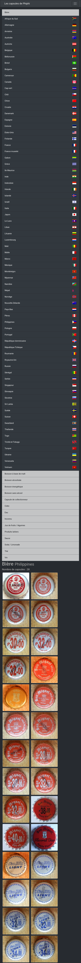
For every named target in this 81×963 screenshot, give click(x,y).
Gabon (40, 157)
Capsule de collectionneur (16, 499)
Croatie (40, 107)
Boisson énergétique (14, 486)
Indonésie (40, 183)
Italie (40, 208)
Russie (40, 366)
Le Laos (40, 221)
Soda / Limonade (12, 544)
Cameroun (40, 75)
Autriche (40, 44)
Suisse (40, 416)
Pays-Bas (40, 309)
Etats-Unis (40, 132)
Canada (40, 82)
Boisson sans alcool (13, 493)
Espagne (40, 120)
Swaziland (40, 423)
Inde (40, 176)
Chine (40, 100)
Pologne (40, 328)
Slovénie (40, 398)
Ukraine (40, 454)
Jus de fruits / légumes (15, 525)
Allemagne (40, 25)
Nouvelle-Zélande (40, 303)
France (40, 145)
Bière (7, 12)
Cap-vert (40, 88)
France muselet (40, 151)
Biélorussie (40, 56)
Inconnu (8, 519)
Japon (40, 214)
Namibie (40, 284)
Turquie (40, 448)
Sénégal (40, 372)
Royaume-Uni (40, 360)
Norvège (40, 296)
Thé (6, 551)
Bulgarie (40, 69)
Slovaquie (40, 391)
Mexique (40, 265)
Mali (40, 246)
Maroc (40, 259)
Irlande (40, 189)
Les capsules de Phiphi (17, 3)
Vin (6, 557)
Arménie (40, 31)
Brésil (40, 63)
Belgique (40, 50)
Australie (40, 37)
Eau (6, 512)
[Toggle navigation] (75, 3)
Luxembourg (40, 239)
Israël (40, 202)
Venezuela (40, 461)
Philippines (40, 322)
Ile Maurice (40, 170)
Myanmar (40, 277)
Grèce (40, 164)
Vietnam (40, 467)
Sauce (7, 538)
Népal (40, 290)
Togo (40, 435)
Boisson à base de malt (15, 474)
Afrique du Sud (40, 18)
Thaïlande (40, 429)
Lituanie (40, 233)
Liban (40, 227)
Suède (40, 410)
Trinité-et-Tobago (40, 442)
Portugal (40, 334)
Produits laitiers (12, 532)
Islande (40, 195)
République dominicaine (40, 341)
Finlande (40, 138)
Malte (40, 252)
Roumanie (40, 353)
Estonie (40, 126)
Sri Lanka (40, 404)
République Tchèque (40, 347)
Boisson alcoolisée (13, 480)
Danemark (40, 113)
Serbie (40, 378)
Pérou (40, 315)
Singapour (40, 385)
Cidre (7, 506)
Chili (40, 94)
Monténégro (40, 271)
